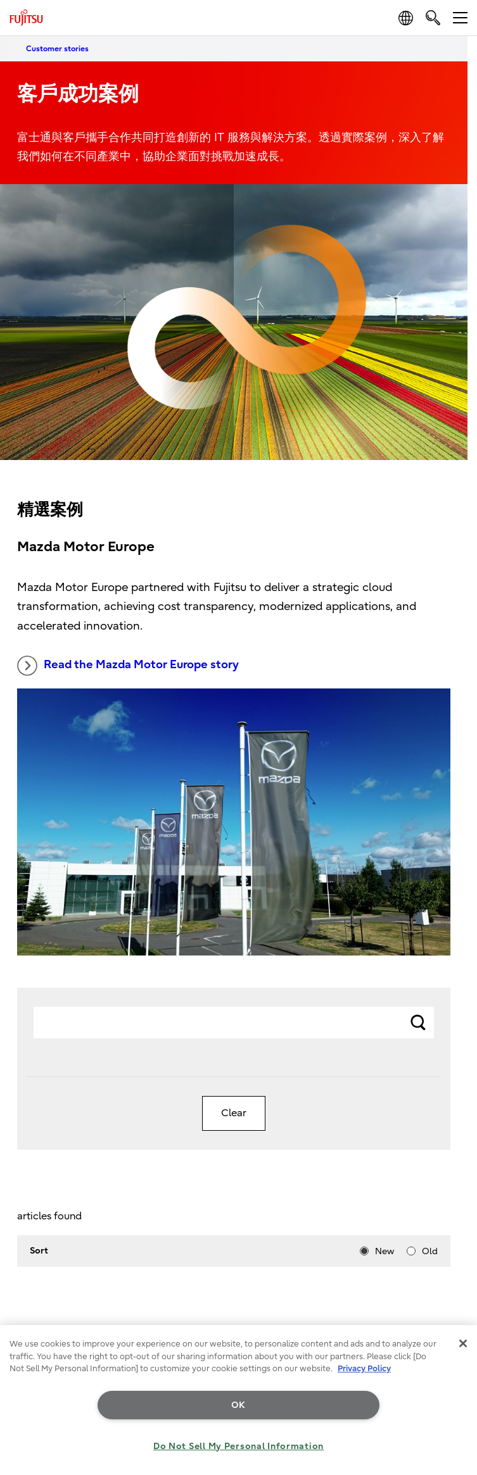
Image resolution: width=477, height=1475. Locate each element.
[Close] (463, 1343)
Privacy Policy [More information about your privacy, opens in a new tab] (364, 1368)
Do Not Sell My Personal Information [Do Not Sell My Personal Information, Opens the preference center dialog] (238, 1446)
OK (238, 1405)
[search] (433, 17)
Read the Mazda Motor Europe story (128, 666)
